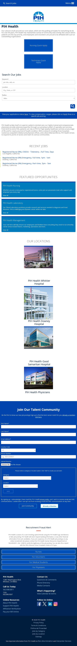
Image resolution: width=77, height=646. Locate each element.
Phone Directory (43, 583)
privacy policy (44, 499)
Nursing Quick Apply (38, 45)
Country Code (5, 447)
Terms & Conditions (38, 625)
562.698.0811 (8, 589)
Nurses (38, 551)
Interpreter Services (63, 641)
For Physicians (38, 567)
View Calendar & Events (46, 594)
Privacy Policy (38, 623)
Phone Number (6, 454)
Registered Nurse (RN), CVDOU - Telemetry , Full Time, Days (28, 152)
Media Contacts (43, 585)
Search (72, 106)
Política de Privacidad (39, 628)
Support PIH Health (11, 606)
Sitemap (38, 637)
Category (6, 475)
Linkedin (50, 604)
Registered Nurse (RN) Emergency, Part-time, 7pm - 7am (26, 163)
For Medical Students (38, 562)
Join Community (28, 506)
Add (8, 491)
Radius (4, 95)
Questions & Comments (46, 580)
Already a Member (50, 506)
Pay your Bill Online (11, 612)
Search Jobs (11, 3)
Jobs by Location (38, 634)
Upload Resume (6, 461)
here (26, 114)
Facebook (39, 604)
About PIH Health (10, 603)
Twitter (45, 604)
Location (5, 87)
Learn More (32, 397)
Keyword (5, 79)
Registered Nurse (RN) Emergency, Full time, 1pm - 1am (26, 158)
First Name (4, 423)
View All (5, 195)
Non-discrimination (45, 641)
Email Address (5, 439)
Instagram (55, 604)
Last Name (4, 431)
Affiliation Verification (12, 609)
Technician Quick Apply (38, 61)
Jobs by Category (38, 631)
